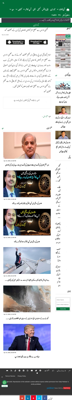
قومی (34, 9)
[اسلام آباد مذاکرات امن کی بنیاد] (66, 270)
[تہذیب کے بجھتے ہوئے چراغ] (66, 252)
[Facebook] (39, 370)
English (54, 15)
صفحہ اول (45, 116)
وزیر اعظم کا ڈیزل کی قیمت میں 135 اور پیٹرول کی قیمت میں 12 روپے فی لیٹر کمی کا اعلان (27, 165)
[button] (3, 3)
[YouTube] (30, 370)
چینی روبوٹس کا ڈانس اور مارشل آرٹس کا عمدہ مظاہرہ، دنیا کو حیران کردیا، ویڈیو (63, 97)
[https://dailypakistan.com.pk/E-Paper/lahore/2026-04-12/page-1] (63, 51)
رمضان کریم (66, 15)
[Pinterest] (18, 370)
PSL (59, 15)
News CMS (57, 388)
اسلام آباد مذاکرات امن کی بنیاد (58, 272)
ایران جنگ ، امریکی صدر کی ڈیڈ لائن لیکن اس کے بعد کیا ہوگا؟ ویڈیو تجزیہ (63, 122)
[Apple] (36, 373)
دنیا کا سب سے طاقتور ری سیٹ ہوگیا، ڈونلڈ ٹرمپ (27, 357)
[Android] (6, 370)
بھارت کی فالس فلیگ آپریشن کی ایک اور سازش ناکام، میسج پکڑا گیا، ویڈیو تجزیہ (63, 147)
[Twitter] (35, 370)
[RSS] (10, 370)
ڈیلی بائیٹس (45, 9)
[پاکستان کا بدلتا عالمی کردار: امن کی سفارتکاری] (66, 227)
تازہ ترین (52, 9)
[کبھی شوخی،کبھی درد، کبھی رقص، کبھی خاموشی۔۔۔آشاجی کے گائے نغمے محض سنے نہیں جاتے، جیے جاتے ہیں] (66, 169)
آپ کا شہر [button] (27, 9)
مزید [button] (11, 9)
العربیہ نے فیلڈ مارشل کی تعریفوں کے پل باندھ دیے (27, 100)
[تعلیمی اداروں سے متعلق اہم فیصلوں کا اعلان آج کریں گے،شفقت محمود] (44, 397)
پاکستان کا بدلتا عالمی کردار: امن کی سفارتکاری (57, 231)
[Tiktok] (14, 370)
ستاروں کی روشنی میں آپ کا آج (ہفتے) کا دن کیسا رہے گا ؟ (27, 203)
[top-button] (2, 377)
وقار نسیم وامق (58, 283)
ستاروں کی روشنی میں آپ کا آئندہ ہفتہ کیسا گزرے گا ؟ (27, 242)
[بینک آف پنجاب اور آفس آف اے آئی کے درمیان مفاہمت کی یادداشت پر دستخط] (66, 190)
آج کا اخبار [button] (61, 9)
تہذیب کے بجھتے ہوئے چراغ (58, 254)
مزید (3, 128)
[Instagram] (26, 370)
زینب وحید (58, 242)
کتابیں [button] (18, 9)
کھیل (38, 9)
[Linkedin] (22, 370)
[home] (68, 9)
